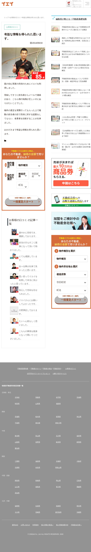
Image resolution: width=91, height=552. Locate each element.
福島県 (58, 404)
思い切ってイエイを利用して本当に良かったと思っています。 (23, 280)
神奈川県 (58, 423)
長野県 (37, 442)
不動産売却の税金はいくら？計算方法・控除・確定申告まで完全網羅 (75, 80)
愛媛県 (79, 487)
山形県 (37, 404)
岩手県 (58, 397)
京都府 (58, 461)
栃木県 (37, 417)
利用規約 (36, 525)
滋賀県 (37, 461)
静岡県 (79, 442)
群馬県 (58, 417)
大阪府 (79, 461)
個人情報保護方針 (62, 525)
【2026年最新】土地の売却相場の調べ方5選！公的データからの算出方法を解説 (76, 67)
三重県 (17, 461)
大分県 (17, 512)
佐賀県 (37, 506)
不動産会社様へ (76, 525)
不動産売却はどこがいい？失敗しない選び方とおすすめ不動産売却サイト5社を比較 (76, 54)
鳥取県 (17, 480)
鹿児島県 (58, 512)
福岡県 (17, 506)
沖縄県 (79, 512)
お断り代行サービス (60, 374)
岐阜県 (58, 442)
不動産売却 (57, 369)
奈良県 (37, 467)
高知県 (17, 493)
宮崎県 (37, 512)
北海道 (17, 397)
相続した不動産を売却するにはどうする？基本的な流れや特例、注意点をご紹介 (76, 40)
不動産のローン (36, 369)
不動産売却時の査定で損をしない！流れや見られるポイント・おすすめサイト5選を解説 (76, 92)
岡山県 (58, 480)
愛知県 (17, 448)
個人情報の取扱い (47, 525)
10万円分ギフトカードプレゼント (38, 374)
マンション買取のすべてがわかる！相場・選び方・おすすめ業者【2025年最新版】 (76, 147)
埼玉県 (79, 417)
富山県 (37, 436)
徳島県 (37, 487)
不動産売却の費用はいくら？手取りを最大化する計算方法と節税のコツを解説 (76, 106)
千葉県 (17, 423)
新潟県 (17, 436)
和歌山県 (58, 467)
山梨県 (17, 442)
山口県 (17, 487)
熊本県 (79, 506)
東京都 (37, 423)
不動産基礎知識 (22, 369)
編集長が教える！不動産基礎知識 (71, 19)
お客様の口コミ (70, 369)
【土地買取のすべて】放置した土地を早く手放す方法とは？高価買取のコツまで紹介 (76, 133)
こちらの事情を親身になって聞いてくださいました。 (23, 335)
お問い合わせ (25, 525)
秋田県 (17, 404)
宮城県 (79, 397)
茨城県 (17, 417)
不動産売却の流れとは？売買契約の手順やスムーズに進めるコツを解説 (76, 28)
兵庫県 (17, 467)
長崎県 (58, 506)
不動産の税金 (47, 369)
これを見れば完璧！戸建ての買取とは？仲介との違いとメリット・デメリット (76, 119)
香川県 (58, 487)
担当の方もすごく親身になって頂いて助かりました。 (23, 246)
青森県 (37, 397)
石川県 (58, 436)
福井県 (79, 436)
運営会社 (15, 525)
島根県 (37, 480)
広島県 (79, 480)
